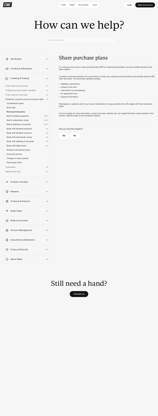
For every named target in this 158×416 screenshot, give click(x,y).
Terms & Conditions (99, 318)
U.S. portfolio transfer (30, 328)
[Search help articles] (79, 40)
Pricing (6, 318)
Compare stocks (54, 327)
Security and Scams (121, 327)
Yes (64, 135)
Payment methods (10, 323)
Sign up (28, 323)
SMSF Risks (10, 398)
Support (116, 318)
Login (129, 5)
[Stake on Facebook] (70, 379)
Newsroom (73, 327)
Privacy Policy (97, 323)
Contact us (79, 294)
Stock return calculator (52, 336)
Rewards (6, 327)
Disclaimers (58, 406)
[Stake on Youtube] (76, 379)
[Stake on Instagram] (58, 379)
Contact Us (118, 323)
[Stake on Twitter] (64, 379)
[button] (27, 59)
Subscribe (71, 365)
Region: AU (7, 380)
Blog (49, 318)
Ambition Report (54, 342)
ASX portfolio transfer (30, 334)
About (71, 318)
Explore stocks (53, 323)
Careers (72, 323)
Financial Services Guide (98, 328)
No (74, 135)
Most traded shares (55, 331)
